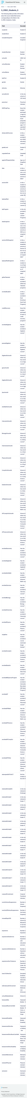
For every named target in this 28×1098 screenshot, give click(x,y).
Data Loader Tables (11, 6)
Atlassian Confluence (19, 1095)
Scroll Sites (10, 1095)
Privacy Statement (5, 1091)
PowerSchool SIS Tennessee (13, 2)
